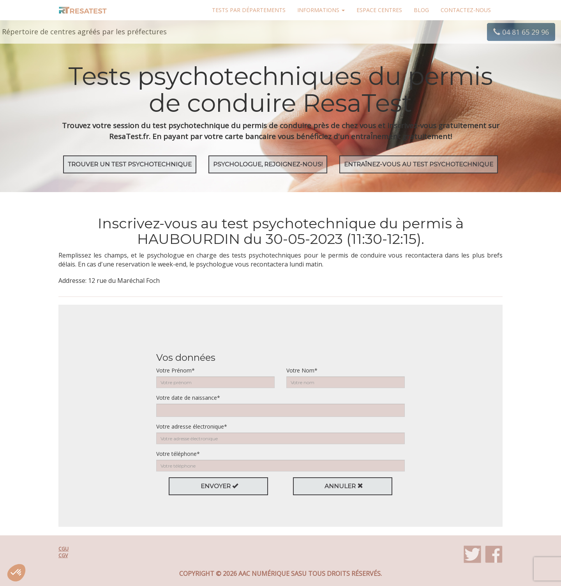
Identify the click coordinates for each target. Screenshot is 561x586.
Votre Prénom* (175, 370)
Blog (421, 10)
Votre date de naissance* (188, 397)
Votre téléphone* (178, 453)
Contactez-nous (466, 10)
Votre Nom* (302, 370)
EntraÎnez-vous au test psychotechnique (418, 164)
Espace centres (379, 10)
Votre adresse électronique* (191, 426)
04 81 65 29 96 (521, 32)
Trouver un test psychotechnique (130, 164)
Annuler (344, 486)
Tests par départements (249, 10)
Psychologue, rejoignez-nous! (268, 164)
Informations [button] (321, 10)
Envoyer (219, 486)
